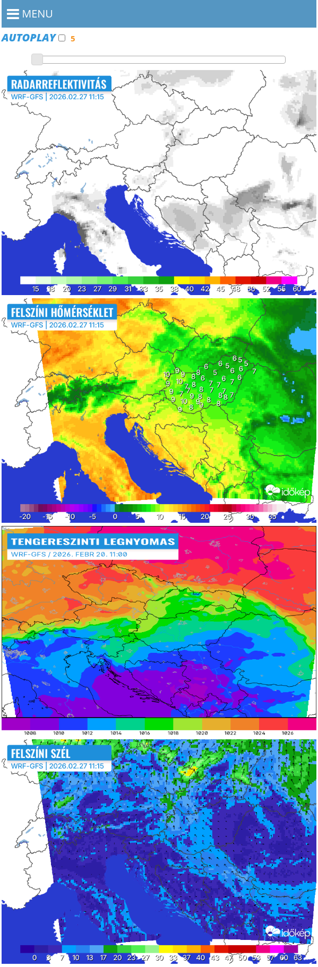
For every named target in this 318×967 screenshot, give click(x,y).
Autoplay (33, 37)
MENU (30, 13)
